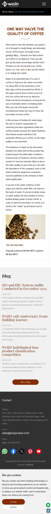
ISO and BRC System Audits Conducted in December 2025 (24, 287)
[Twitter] (21, 451)
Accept (13, 501)
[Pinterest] (30, 451)
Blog (11, 12)
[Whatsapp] (4, 451)
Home (4, 12)
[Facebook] (13, 451)
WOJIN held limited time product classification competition (20, 351)
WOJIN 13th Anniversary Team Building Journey (24, 318)
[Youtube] (38, 451)
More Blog (25, 382)
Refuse (13, 507)
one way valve (18, 69)
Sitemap (29, 465)
